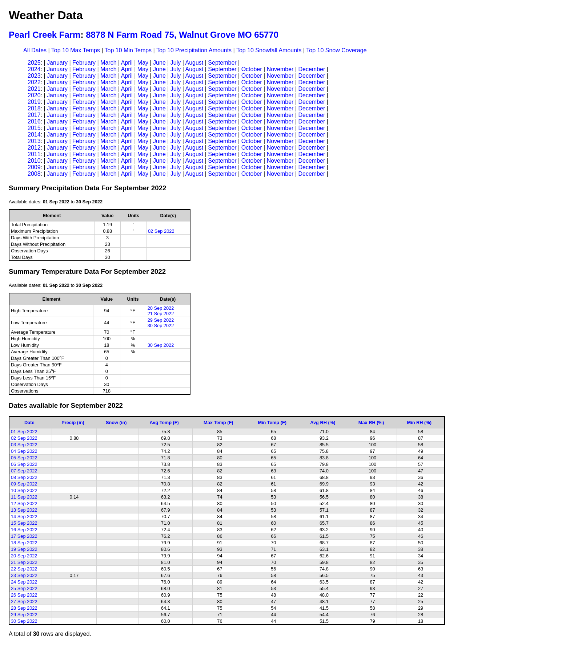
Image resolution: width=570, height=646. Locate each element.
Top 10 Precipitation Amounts (194, 50)
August (194, 63)
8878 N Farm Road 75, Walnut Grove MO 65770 (182, 35)
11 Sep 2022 (24, 497)
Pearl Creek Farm (44, 35)
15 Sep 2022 (24, 523)
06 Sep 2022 (24, 464)
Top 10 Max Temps (75, 50)
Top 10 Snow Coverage (336, 50)
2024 (34, 69)
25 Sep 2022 (24, 588)
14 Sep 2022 (24, 516)
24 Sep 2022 (24, 582)
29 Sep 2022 (161, 320)
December (311, 69)
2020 (34, 95)
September (222, 63)
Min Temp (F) (272, 422)
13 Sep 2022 (24, 510)
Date (29, 422)
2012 (34, 148)
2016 (34, 121)
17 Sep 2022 (24, 536)
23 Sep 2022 (24, 575)
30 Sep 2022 (161, 325)
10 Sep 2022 (24, 490)
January (57, 63)
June (159, 63)
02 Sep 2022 (161, 231)
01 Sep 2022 (24, 431)
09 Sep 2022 (24, 484)
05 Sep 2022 (24, 457)
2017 (34, 115)
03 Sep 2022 (24, 444)
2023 (34, 76)
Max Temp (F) (218, 422)
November (280, 69)
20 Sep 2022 (161, 308)
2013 (34, 141)
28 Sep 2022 (24, 608)
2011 (34, 154)
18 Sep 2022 (24, 542)
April (127, 63)
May (142, 63)
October (251, 69)
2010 (34, 161)
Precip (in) (72, 422)
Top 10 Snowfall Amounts (269, 50)
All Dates (35, 50)
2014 (34, 134)
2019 (34, 102)
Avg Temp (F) (164, 422)
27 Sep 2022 (24, 601)
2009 (34, 167)
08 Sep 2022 (24, 477)
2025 (34, 63)
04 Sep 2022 (24, 451)
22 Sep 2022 (24, 569)
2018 (34, 108)
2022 (34, 82)
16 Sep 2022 (24, 529)
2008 (34, 174)
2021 (34, 89)
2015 (34, 128)
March (108, 63)
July (175, 63)
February (84, 63)
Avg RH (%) (322, 422)
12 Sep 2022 (24, 503)
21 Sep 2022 (161, 313)
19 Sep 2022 (24, 549)
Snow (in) (116, 422)
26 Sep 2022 (24, 595)
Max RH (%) (371, 422)
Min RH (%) (419, 422)
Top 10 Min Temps (128, 50)
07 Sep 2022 (24, 471)
